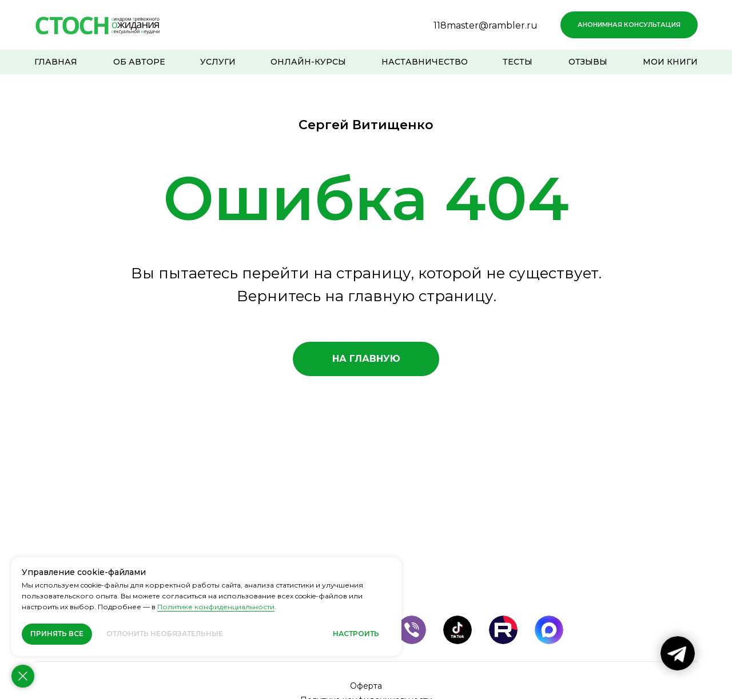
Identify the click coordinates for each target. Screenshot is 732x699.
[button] (629, 24)
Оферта (366, 686)
